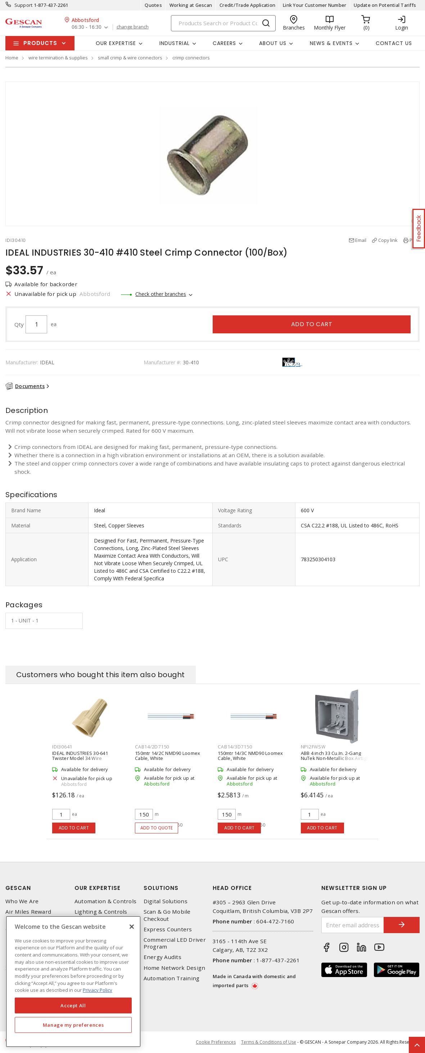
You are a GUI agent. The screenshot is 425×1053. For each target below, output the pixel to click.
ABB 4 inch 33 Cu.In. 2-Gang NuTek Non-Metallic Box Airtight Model (336, 758)
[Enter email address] (352, 925)
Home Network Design (174, 967)
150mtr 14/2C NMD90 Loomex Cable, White (167, 755)
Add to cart (312, 324)
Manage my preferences (73, 1025)
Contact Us (394, 43)
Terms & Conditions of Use (268, 1042)
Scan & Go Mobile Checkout (167, 915)
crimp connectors (191, 57)
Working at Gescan (190, 5)
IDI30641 (62, 746)
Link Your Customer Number (314, 5)
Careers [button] (224, 43)
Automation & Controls (105, 901)
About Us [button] (272, 43)
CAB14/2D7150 (152, 746)
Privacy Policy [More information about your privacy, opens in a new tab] (97, 990)
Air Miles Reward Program (28, 915)
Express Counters (168, 929)
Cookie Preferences (216, 1042)
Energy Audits (162, 957)
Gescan (18, 888)
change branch (133, 27)
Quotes (153, 5)
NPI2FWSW (313, 746)
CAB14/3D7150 (235, 746)
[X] (132, 927)
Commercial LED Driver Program (175, 943)
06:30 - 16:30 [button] (86, 27)
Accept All (73, 1005)
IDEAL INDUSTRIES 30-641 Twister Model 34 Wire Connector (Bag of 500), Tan (82, 758)
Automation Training (172, 978)
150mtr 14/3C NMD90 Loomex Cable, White (250, 755)
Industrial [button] (174, 43)
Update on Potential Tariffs (385, 5)
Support (23, 5)
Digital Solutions (165, 901)
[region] (73, 981)
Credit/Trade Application (247, 5)
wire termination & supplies (58, 57)
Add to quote (156, 828)
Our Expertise (97, 888)
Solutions (161, 888)
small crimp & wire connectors (130, 57)
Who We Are (22, 901)
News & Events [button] (331, 43)
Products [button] (40, 43)
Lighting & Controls (100, 911)
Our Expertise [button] (116, 43)
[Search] (223, 23)
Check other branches (160, 294)
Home (11, 57)
